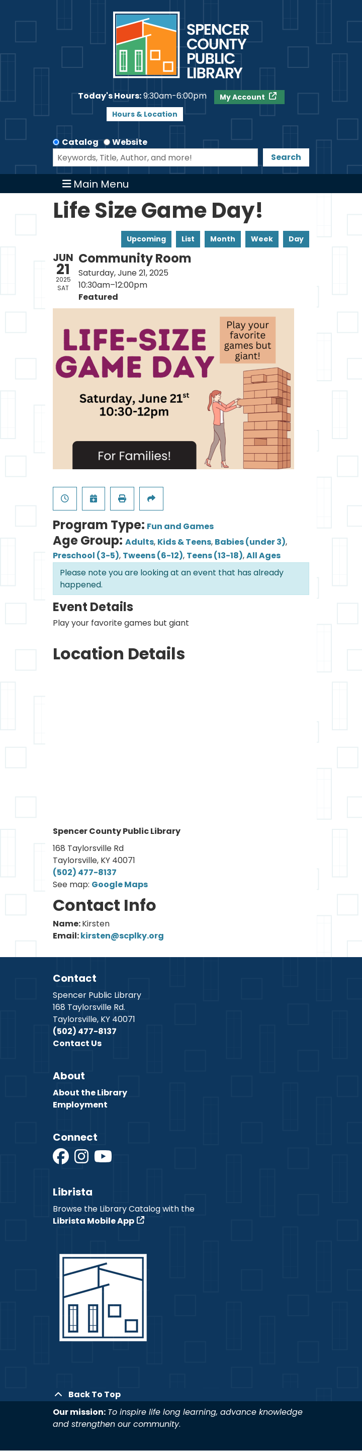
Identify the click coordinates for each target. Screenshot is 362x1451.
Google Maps (120, 884)
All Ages (263, 555)
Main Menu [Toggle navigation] (95, 184)
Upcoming (146, 239)
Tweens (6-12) (153, 555)
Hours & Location (144, 114)
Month (222, 239)
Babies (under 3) (250, 542)
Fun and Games (180, 526)
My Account (243, 97)
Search (286, 157)
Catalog (80, 142)
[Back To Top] (181, 1394)
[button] (142, 96)
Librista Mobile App (93, 1221)
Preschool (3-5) (86, 555)
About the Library (90, 1092)
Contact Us (77, 1043)
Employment (80, 1105)
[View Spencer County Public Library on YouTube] (103, 1159)
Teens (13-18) (215, 555)
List (188, 239)
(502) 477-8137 (85, 872)
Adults (139, 542)
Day (296, 239)
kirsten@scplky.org (122, 936)
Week (262, 239)
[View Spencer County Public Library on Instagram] (82, 1159)
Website (129, 142)
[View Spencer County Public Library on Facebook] (61, 1159)
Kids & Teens (184, 542)
